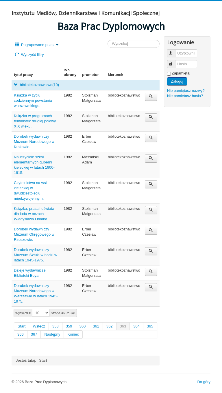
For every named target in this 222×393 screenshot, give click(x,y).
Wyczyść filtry (29, 54)
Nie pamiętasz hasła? (185, 96)
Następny (52, 334)
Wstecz (39, 326)
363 (123, 326)
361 (96, 326)
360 (82, 326)
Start (21, 326)
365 (150, 326)
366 (20, 334)
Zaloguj (177, 81)
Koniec (73, 334)
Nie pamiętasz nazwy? (186, 90)
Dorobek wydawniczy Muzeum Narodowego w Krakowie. (34, 141)
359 (69, 326)
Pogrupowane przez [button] (36, 45)
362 (109, 326)
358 (55, 326)
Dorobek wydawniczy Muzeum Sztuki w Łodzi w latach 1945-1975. (35, 255)
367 (34, 334)
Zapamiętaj (181, 73)
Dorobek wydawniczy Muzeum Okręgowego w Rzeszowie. (34, 234)
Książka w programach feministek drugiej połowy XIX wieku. (35, 121)
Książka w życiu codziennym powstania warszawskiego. (33, 100)
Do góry (203, 382)
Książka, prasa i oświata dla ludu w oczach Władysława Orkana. (34, 213)
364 (136, 326)
